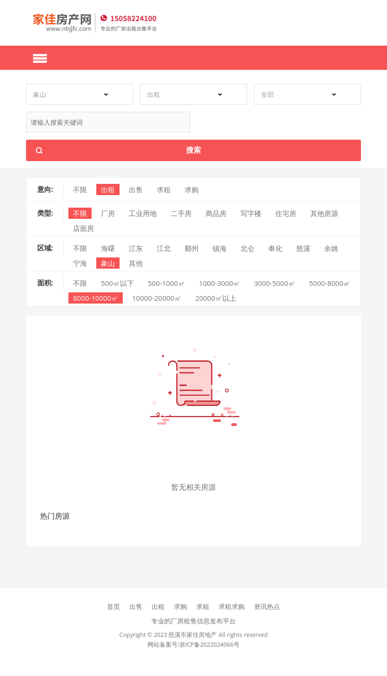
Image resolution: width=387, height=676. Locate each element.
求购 (180, 606)
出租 (158, 606)
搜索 (193, 150)
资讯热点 (267, 606)
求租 (202, 606)
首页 (113, 606)
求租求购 (232, 606)
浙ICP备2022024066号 (209, 645)
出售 (135, 606)
